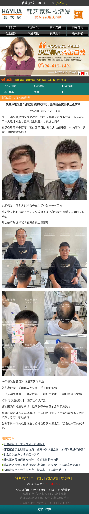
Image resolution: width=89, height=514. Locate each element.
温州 (57, 493)
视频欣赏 (55, 33)
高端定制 (77, 27)
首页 (15, 97)
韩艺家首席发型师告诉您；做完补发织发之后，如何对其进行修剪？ (45, 449)
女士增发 (30, 79)
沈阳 (41, 497)
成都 (60, 497)
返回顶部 (21, 478)
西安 (51, 493)
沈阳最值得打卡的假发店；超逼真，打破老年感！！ (35, 469)
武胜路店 (31, 497)
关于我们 (11, 27)
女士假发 (11, 33)
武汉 (22, 497)
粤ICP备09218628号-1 (60, 503)
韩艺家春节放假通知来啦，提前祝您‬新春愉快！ (32, 459)
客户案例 (55, 27)
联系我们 (77, 33)
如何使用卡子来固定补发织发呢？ (24, 444)
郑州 (54, 497)
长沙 (44, 493)
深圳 (25, 493)
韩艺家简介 (10, 85)
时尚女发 (41, 79)
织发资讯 (33, 33)
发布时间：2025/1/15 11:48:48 (44, 111)
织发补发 (33, 27)
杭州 (64, 493)
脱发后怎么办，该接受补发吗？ (23, 454)
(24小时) (61, 3)
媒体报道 (9, 91)
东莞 (38, 493)
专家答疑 (61, 79)
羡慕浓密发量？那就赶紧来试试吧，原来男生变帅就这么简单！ (42, 464)
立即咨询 (44, 509)
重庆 (66, 497)
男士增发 (19, 79)
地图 (36, 91)
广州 (31, 493)
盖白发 (51, 79)
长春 (47, 497)
